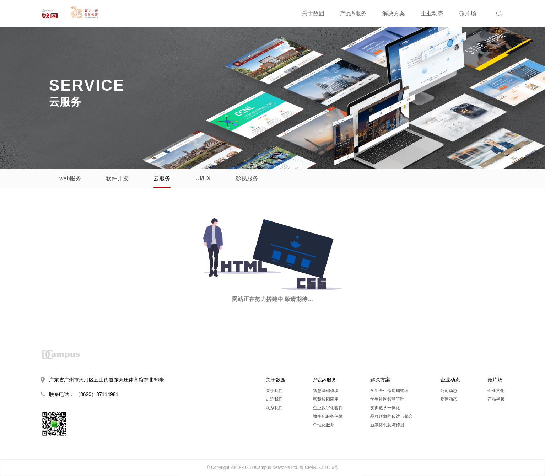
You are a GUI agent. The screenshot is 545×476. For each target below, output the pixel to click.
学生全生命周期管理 (389, 390)
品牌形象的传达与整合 (391, 416)
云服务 (162, 178)
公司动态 (448, 390)
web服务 (70, 178)
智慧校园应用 (326, 399)
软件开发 (117, 178)
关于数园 (313, 13)
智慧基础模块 (326, 390)
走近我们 (274, 399)
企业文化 (495, 390)
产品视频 (495, 399)
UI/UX (203, 178)
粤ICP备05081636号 (319, 467)
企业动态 (432, 13)
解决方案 (393, 13)
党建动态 (448, 399)
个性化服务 (323, 424)
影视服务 (247, 178)
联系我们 (274, 407)
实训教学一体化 (385, 407)
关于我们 (274, 390)
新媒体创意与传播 (387, 424)
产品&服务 (353, 13)
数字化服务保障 (328, 416)
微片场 (467, 13)
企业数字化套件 (328, 407)
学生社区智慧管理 (387, 399)
